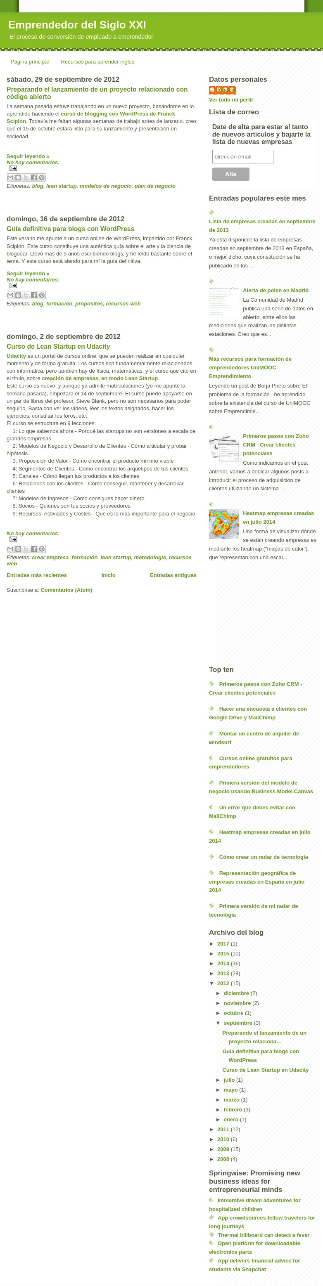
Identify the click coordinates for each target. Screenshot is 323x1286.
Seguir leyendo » (28, 156)
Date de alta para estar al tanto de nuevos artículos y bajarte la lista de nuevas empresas (261, 134)
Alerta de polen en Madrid (276, 290)
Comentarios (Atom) (66, 590)
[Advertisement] (103, 201)
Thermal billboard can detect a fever (264, 1235)
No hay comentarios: (33, 162)
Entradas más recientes (37, 575)
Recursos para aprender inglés (98, 62)
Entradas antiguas (173, 575)
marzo (232, 1100)
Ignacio (226, 90)
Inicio (109, 575)
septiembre (239, 1023)
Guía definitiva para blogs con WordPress (70, 228)
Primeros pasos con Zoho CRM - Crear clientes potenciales (276, 444)
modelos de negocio (106, 186)
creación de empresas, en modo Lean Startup (100, 378)
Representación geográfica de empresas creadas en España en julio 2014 (256, 882)
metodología (150, 557)
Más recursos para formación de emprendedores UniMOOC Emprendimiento (250, 367)
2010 (224, 1139)
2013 (224, 973)
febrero (234, 1109)
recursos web (123, 303)
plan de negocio (155, 186)
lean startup (61, 186)
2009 (224, 1149)
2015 (224, 953)
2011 (224, 1129)
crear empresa (50, 557)
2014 (224, 963)
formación (59, 303)
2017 (224, 944)
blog (37, 186)
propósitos (89, 303)
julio (230, 1080)
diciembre (237, 993)
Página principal (30, 62)
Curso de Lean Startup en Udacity (58, 346)
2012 (224, 983)
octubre (234, 1013)
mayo (232, 1090)
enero (232, 1119)
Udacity (16, 356)
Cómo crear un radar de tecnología (263, 857)
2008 (224, 1159)
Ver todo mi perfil (231, 100)
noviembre (238, 1003)
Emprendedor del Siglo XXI (77, 25)
